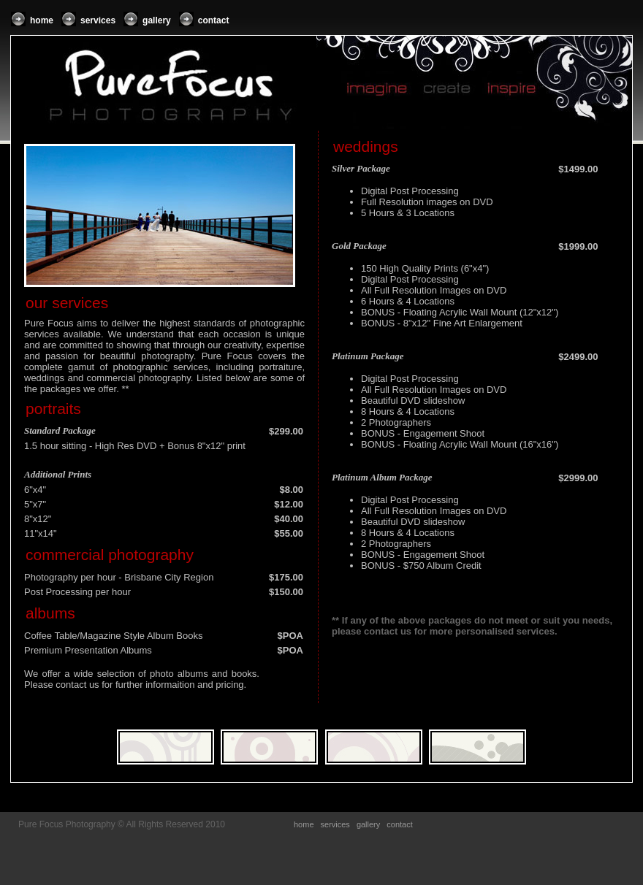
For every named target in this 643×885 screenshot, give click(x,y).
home (41, 20)
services (97, 20)
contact (213, 20)
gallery (156, 20)
